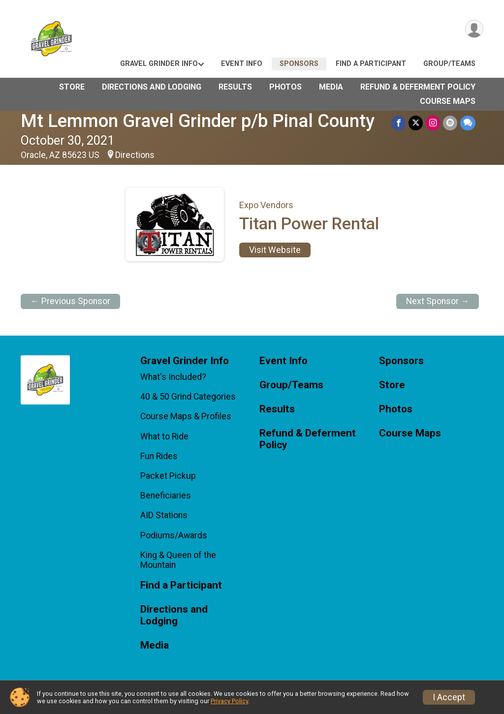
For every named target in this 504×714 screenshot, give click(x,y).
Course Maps (447, 101)
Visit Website (275, 250)
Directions (135, 155)
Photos (285, 87)
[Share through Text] (467, 123)
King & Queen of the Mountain (178, 560)
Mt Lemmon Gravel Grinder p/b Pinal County (198, 120)
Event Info (241, 64)
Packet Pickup (168, 476)
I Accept (449, 697)
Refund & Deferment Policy (417, 87)
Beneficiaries (165, 495)
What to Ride (164, 436)
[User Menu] (474, 29)
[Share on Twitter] (416, 123)
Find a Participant (371, 64)
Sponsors (299, 64)
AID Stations (164, 515)
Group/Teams (449, 64)
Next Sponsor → (438, 301)
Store (72, 87)
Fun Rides (159, 456)
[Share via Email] (450, 123)
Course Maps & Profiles (185, 416)
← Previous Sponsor (70, 301)
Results (235, 87)
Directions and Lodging (151, 87)
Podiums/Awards (173, 535)
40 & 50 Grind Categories (188, 397)
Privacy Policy (229, 701)
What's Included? (173, 377)
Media (331, 87)
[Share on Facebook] (398, 123)
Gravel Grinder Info (159, 64)
